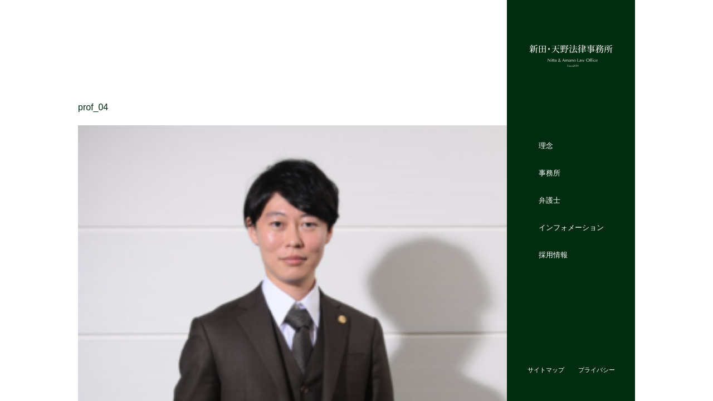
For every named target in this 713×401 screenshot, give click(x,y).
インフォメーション (571, 227)
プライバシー (596, 369)
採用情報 (553, 254)
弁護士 (549, 200)
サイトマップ (546, 369)
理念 (546, 145)
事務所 (549, 173)
